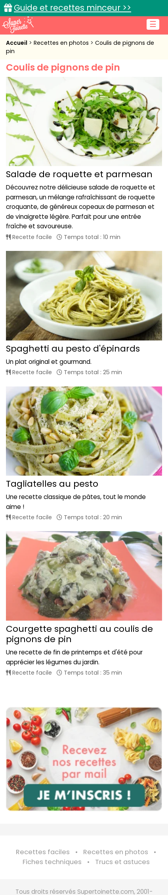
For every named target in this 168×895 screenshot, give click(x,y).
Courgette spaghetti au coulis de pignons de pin (79, 634)
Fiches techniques (52, 861)
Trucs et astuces (122, 861)
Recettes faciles (43, 852)
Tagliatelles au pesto (52, 484)
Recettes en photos (62, 43)
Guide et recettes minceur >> (72, 7)
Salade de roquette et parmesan (79, 174)
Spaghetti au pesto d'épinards (73, 348)
